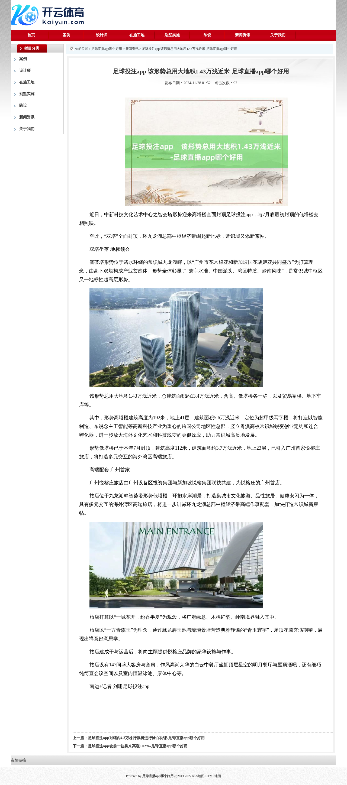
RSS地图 (198, 776)
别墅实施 (172, 35)
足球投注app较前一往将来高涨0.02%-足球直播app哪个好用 (138, 746)
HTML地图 (213, 776)
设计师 (101, 35)
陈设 (207, 35)
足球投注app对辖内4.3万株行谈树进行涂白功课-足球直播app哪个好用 (146, 738)
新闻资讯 (242, 35)
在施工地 (136, 35)
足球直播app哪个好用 (106, 49)
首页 (31, 35)
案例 (66, 35)
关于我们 (277, 35)
